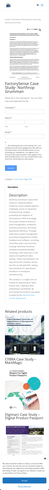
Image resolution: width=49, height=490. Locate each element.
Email (8, 132)
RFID (30, 179)
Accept (24, 480)
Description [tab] (13, 187)
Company (10, 107)
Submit (11, 168)
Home (7, 19)
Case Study (15, 19)
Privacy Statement (24, 486)
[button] (45, 458)
